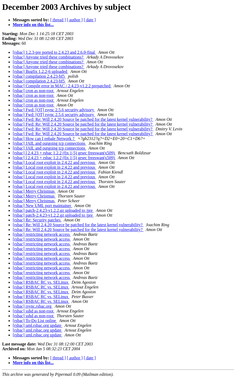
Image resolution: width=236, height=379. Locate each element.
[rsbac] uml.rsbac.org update (37, 325)
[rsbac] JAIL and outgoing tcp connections (49, 143)
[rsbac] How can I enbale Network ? (44, 138)
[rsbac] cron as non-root (33, 90)
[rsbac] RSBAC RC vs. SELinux (41, 282)
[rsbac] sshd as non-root (33, 311)
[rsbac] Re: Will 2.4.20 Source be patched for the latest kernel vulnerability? (78, 225)
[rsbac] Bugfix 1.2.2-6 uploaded (40, 71)
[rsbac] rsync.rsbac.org (33, 306)
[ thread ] (58, 20)
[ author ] (75, 20)
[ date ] (90, 20)
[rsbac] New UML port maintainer (42, 205)
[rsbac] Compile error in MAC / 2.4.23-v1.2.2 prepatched (62, 86)
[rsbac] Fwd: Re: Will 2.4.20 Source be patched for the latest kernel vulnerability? (83, 119)
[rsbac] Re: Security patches (37, 220)
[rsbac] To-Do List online (35, 320)
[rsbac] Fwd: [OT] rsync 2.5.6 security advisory (54, 110)
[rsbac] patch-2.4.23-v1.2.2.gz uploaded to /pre (53, 210)
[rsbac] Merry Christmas (34, 191)
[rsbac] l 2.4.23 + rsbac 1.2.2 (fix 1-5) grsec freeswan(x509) (64, 153)
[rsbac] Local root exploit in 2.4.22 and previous (54, 162)
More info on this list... (33, 24)
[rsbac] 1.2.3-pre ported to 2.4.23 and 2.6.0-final (54, 52)
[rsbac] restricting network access (42, 234)
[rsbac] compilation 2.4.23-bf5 (39, 76)
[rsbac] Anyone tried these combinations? (49, 57)
